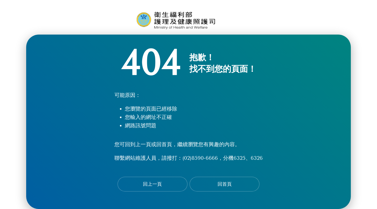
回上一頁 (152, 184)
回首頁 (225, 184)
